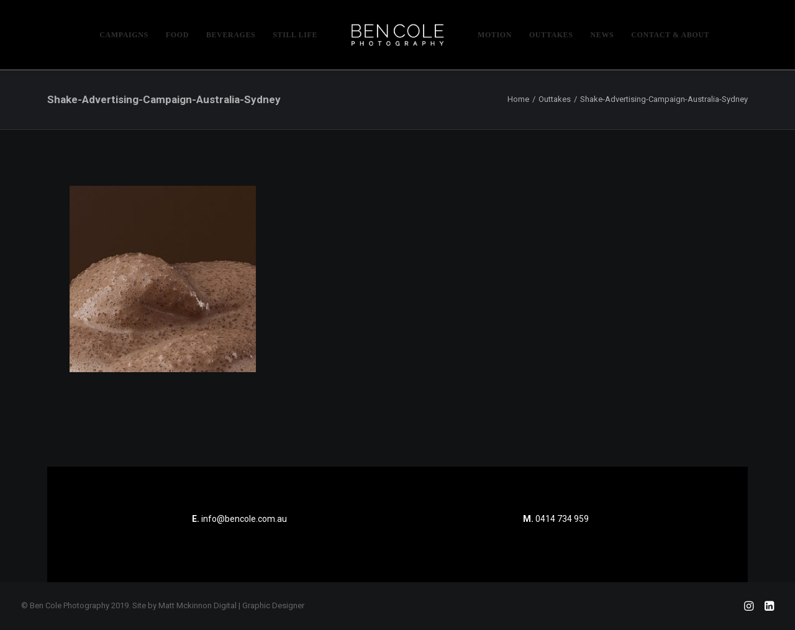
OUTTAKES (551, 34)
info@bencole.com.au (239, 519)
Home (518, 99)
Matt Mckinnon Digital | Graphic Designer (231, 605)
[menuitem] (124, 35)
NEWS (602, 34)
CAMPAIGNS (123, 34)
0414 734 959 (562, 519)
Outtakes (554, 99)
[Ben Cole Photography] (397, 34)
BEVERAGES (230, 34)
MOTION (495, 34)
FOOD (177, 34)
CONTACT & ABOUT (670, 34)
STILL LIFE (295, 34)
